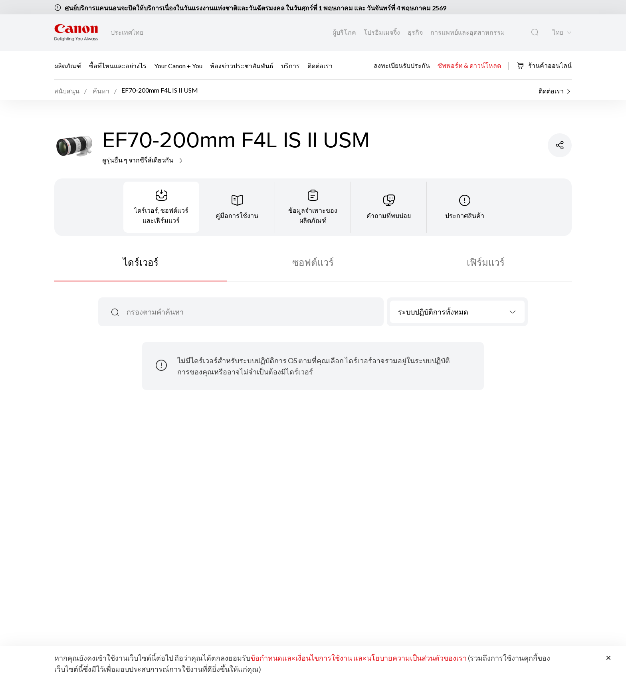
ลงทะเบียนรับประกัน (402, 65)
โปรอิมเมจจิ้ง (382, 32)
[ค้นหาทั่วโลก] (535, 32)
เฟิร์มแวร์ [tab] (486, 262)
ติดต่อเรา (320, 65)
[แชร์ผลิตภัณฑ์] (560, 145)
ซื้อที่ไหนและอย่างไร (118, 65)
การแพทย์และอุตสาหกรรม (467, 32)
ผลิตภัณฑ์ (67, 65)
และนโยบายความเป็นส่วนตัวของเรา (410, 657)
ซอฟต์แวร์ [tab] (313, 262)
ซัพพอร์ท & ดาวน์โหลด (469, 65)
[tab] (161, 207)
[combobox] (457, 312)
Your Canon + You (178, 65)
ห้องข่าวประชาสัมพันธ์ (241, 65)
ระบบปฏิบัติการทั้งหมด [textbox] (433, 311)
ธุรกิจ (416, 32)
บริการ (290, 65)
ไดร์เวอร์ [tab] (140, 262)
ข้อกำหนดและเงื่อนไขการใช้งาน (301, 657)
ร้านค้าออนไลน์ (544, 65)
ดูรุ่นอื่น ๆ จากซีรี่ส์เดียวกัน (143, 160)
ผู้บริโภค (345, 32)
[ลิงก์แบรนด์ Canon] (76, 32)
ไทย (558, 33)
